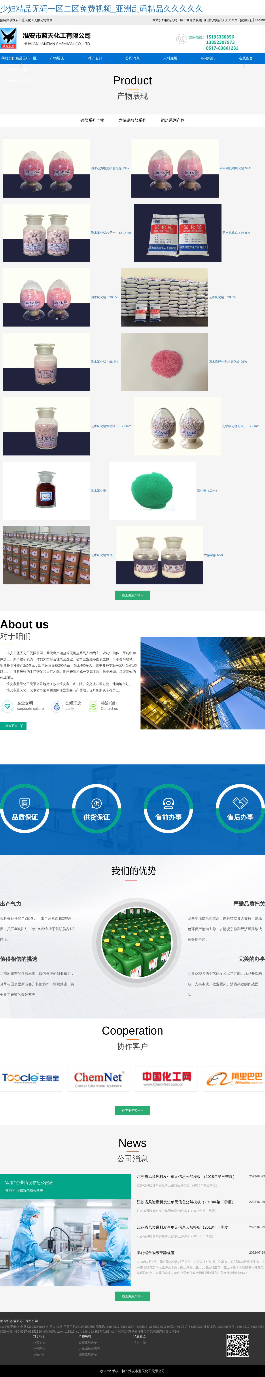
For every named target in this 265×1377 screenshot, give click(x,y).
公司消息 (132, 58)
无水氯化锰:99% (58, 555)
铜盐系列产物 (173, 120)
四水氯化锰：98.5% (60, 297)
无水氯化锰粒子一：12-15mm (67, 233)
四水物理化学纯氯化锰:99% (184, 362)
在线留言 (246, 58)
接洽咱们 (246, 20)
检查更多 (11, 725)
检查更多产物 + (132, 595)
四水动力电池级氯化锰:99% (66, 168)
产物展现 (57, 58)
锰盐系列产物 (92, 120)
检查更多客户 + (132, 1110)
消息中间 (139, 1343)
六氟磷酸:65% (169, 555)
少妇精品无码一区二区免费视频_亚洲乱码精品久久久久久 (101, 8)
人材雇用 (170, 58)
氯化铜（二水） (164, 491)
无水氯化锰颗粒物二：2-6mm (67, 426)
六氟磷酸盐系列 (132, 120)
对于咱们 (95, 58)
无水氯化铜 (54, 491)
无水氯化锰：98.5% (192, 233)
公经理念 (39, 1349)
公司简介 (39, 1343)
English (260, 20)
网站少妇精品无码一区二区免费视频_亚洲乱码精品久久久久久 (195, 20)
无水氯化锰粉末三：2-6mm (196, 426)
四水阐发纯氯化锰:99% (191, 168)
